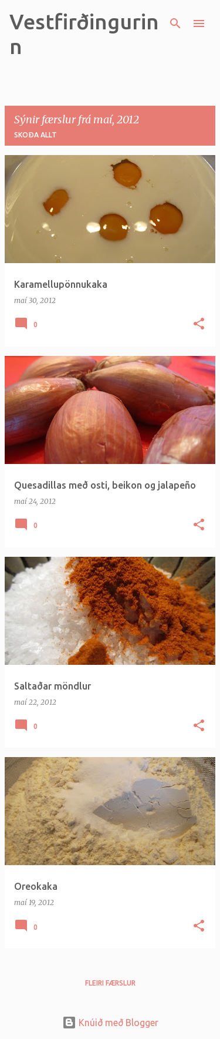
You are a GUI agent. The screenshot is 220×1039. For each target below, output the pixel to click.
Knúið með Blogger (110, 1022)
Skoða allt (35, 135)
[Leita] (175, 23)
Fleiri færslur (110, 983)
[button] (199, 324)
